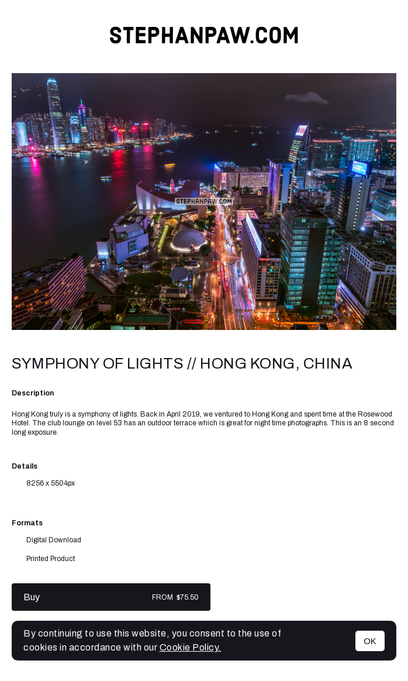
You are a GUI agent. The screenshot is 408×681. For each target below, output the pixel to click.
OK (370, 641)
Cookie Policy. (191, 647)
